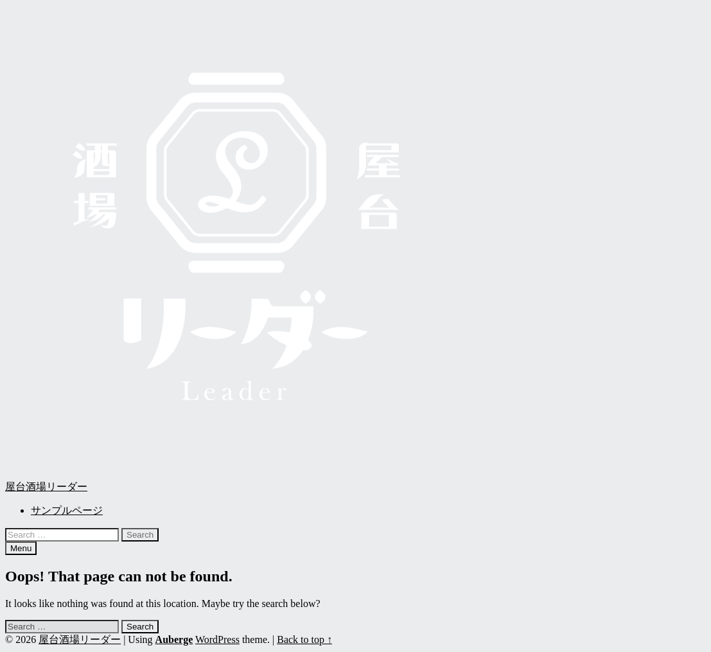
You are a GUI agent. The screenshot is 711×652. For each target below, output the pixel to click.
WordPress (217, 639)
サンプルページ (67, 510)
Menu (20, 548)
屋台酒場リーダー (46, 486)
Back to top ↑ (304, 639)
